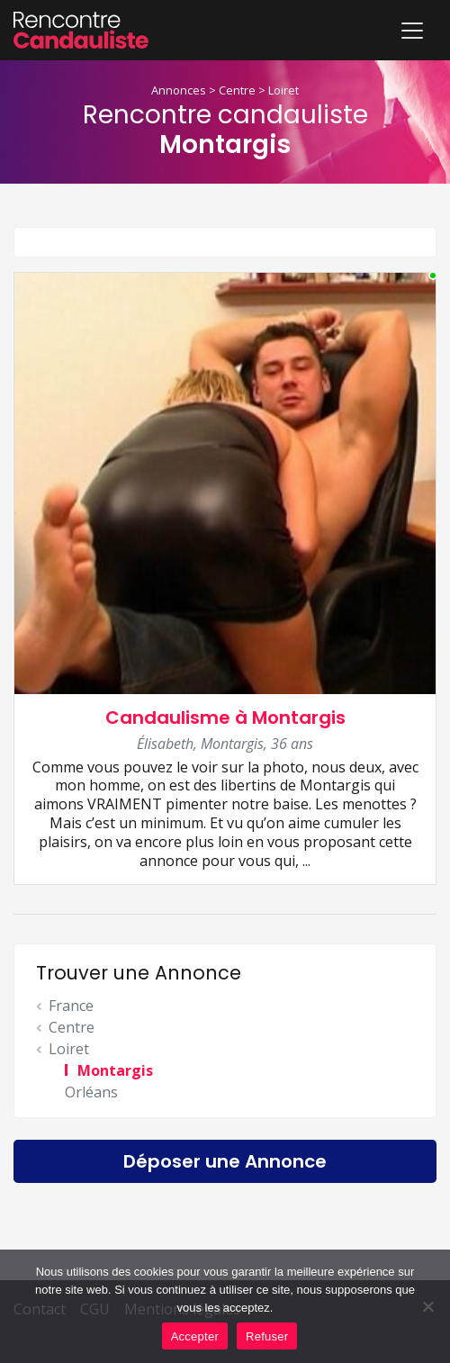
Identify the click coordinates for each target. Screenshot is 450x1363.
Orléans (91, 1092)
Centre (237, 90)
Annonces (178, 90)
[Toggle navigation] (412, 31)
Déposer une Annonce (225, 1161)
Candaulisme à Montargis (225, 717)
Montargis (115, 1070)
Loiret (283, 90)
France (71, 1005)
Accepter (195, 1336)
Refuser (267, 1336)
